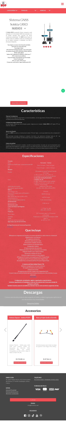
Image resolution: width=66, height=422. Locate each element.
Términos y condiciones (12, 393)
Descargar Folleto (33, 303)
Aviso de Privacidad (11, 390)
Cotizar (33, 400)
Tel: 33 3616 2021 (39, 379)
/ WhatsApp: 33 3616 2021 (51, 379)
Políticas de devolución (12, 391)
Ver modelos (33, 276)
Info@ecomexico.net (33, 405)
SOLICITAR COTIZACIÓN (19, 103)
